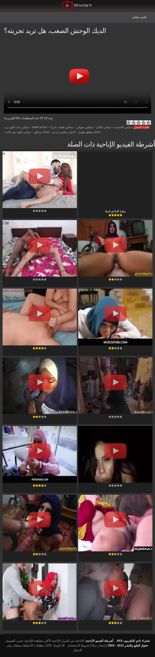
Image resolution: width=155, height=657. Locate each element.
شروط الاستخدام (78, 645)
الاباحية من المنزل (72, 640)
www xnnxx (39, 127)
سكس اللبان (103, 127)
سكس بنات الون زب (16, 127)
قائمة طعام (139, 17)
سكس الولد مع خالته (18, 132)
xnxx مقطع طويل (89, 132)
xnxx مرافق (41, 132)
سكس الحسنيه (123, 127)
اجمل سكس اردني (64, 132)
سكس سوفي (84, 127)
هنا (5, 118)
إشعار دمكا (98, 645)
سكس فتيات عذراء (62, 127)
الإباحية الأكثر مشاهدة (47, 640)
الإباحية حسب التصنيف (19, 640)
